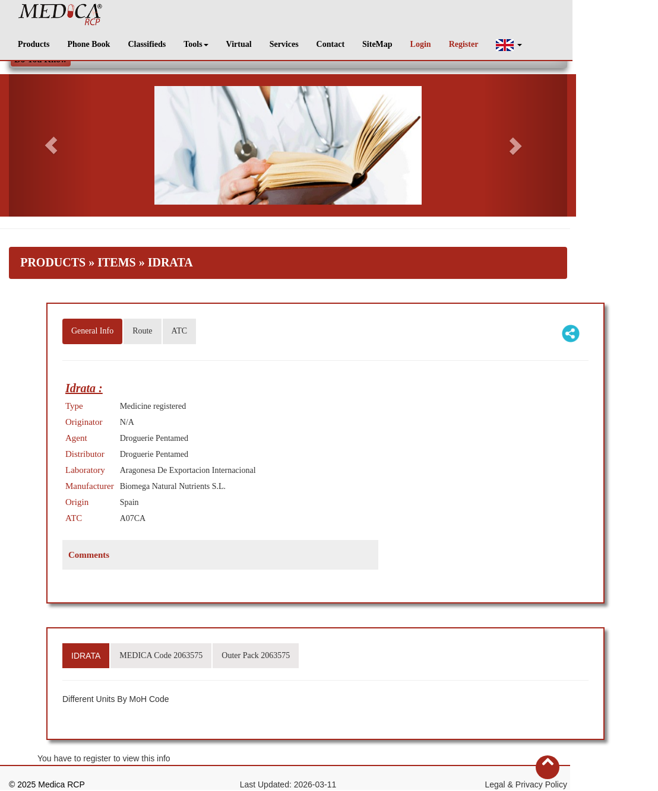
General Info (92, 330)
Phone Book (88, 44)
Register (464, 44)
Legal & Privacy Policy (526, 784)
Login (420, 44)
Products (33, 44)
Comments (88, 555)
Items (116, 262)
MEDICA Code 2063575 (161, 655)
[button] (509, 45)
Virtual (239, 44)
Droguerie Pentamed (154, 438)
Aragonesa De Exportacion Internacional (188, 470)
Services (284, 44)
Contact (330, 44)
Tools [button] (196, 44)
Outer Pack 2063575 (256, 655)
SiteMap (377, 44)
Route (142, 330)
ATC (179, 330)
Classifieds (147, 44)
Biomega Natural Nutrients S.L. (173, 486)
